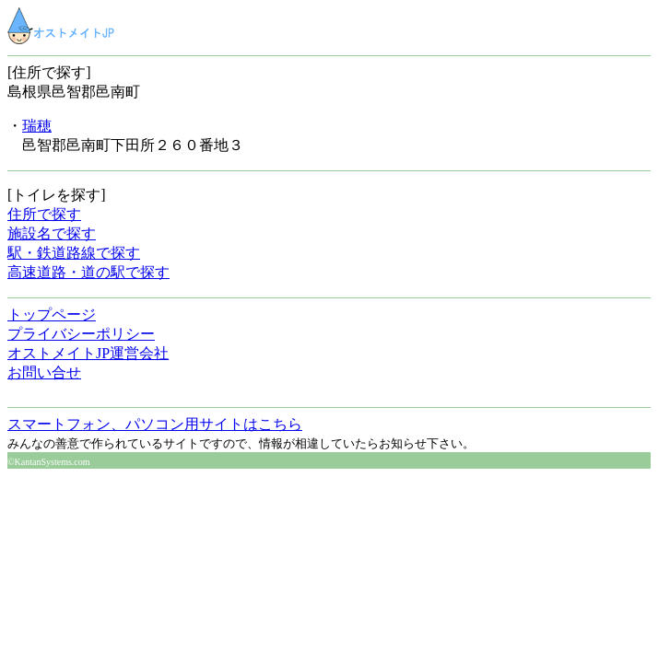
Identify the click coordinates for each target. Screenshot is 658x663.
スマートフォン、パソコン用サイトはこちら (154, 424)
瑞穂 (37, 126)
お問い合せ (44, 372)
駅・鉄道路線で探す (73, 253)
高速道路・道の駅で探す (88, 272)
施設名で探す (51, 233)
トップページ (51, 314)
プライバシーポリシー (81, 334)
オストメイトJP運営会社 (88, 353)
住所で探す (44, 214)
